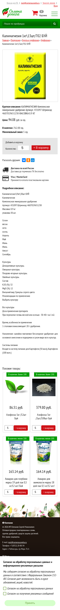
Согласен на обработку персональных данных (30, 588)
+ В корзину (41, 147)
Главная (5, 40)
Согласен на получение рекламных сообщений (30, 593)
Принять (30, 603)
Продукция (15, 40)
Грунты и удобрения (30, 40)
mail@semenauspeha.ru (30, 3)
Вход (56, 5)
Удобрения (45, 40)
